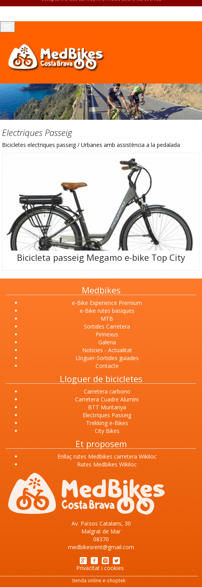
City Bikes (107, 431)
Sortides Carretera (107, 326)
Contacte (107, 366)
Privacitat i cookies (100, 568)
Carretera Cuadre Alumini (107, 399)
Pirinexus (106, 334)
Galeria (107, 342)
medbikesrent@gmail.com (101, 547)
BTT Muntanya (107, 407)
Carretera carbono (107, 391)
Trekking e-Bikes (107, 423)
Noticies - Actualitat (107, 350)
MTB (107, 318)
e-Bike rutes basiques (107, 310)
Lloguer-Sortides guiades (107, 358)
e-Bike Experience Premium (107, 303)
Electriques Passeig (107, 415)
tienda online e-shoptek (98, 580)
